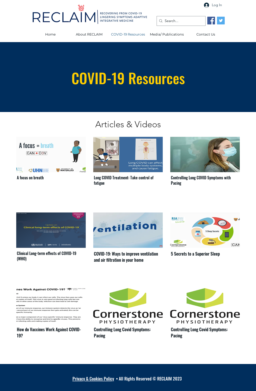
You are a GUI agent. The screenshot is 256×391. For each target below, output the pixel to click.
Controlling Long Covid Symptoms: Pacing (122, 332)
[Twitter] (221, 20)
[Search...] (181, 21)
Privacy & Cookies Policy (93, 378)
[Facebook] (211, 20)
